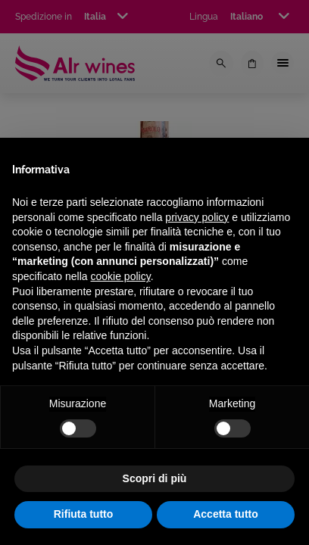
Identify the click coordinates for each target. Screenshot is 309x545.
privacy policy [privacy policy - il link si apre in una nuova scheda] (197, 217)
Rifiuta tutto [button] (84, 514)
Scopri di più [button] (155, 478)
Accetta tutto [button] (225, 514)
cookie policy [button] (121, 276)
